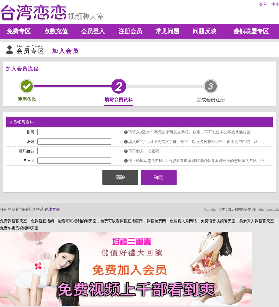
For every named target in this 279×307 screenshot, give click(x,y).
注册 (275, 4)
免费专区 (19, 31)
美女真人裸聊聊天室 (236, 209)
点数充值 (56, 31)
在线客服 (52, 209)
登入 (263, 4)
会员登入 (93, 31)
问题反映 (204, 31)
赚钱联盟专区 (251, 31)
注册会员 (130, 31)
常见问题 (167, 31)
